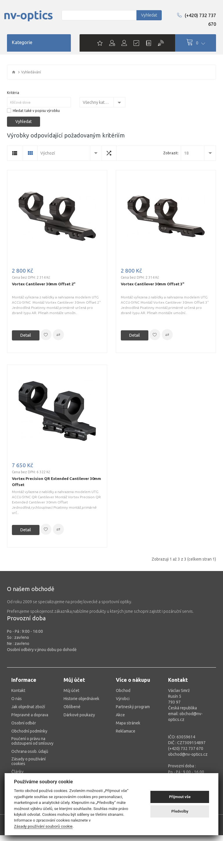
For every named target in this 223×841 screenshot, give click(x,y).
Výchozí (47, 153)
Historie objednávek (81, 698)
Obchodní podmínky (29, 731)
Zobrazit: (171, 153)
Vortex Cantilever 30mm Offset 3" (152, 284)
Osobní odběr (23, 723)
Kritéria (13, 93)
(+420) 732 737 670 (196, 20)
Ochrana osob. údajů (29, 751)
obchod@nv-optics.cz (188, 754)
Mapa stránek (128, 723)
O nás (16, 698)
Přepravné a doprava (29, 715)
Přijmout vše (179, 797)
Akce (120, 715)
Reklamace (125, 731)
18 (186, 153)
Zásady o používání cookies (28, 761)
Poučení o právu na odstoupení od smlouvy (32, 741)
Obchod (123, 690)
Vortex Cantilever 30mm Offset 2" (43, 284)
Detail (25, 335)
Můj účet (71, 690)
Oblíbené (72, 706)
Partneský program (133, 706)
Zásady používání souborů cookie (43, 826)
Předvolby (179, 811)
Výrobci (123, 698)
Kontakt (18, 690)
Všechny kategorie (98, 102)
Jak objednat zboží (28, 706)
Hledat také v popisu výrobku (36, 111)
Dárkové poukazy (79, 715)
